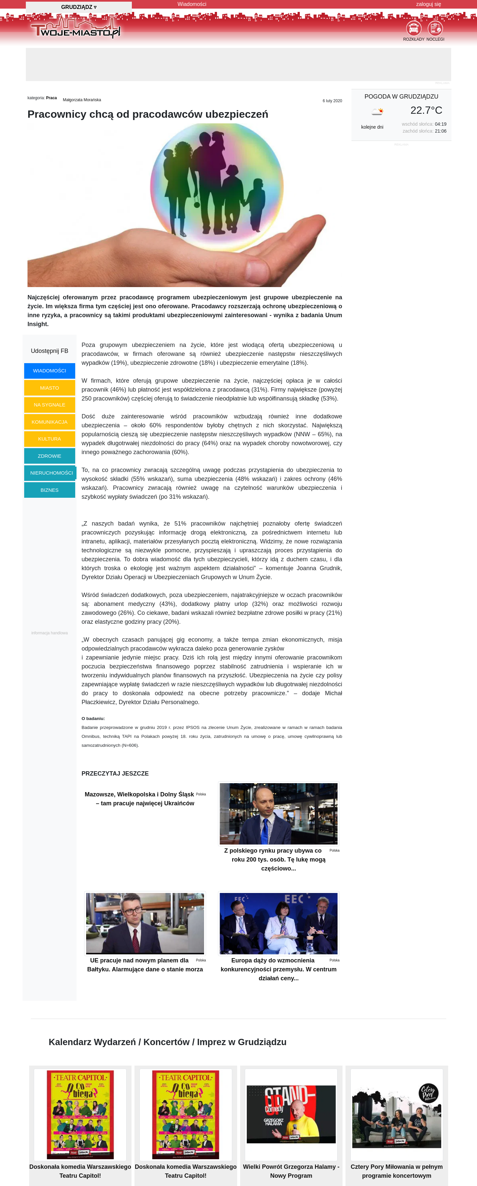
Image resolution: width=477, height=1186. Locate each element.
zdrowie (49, 456)
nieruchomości (51, 473)
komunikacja (49, 422)
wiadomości (49, 370)
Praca (51, 98)
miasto (49, 388)
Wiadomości (192, 4)
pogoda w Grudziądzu (401, 96)
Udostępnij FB (49, 351)
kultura (49, 439)
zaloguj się (428, 4)
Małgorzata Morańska (82, 100)
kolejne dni (372, 127)
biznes (50, 490)
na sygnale (49, 404)
